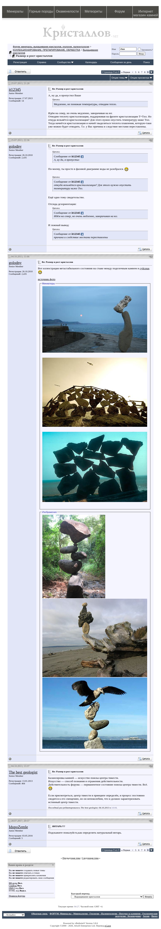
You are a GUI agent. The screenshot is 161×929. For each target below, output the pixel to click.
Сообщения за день (120, 62)
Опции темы (118, 77)
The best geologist (23, 772)
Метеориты (93, 11)
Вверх (154, 916)
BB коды (13, 883)
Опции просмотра (139, 77)
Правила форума (17, 896)
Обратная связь (39, 913)
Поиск (146, 62)
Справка (41, 62)
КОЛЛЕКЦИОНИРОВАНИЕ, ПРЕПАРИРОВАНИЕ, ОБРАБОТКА (46, 50)
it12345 (15, 89)
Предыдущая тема (71, 858)
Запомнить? (145, 49)
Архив (146, 916)
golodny (15, 146)
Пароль (115, 53)
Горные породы (41, 11)
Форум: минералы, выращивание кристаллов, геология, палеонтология (51, 46)
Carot (108, 925)
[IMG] (12, 888)
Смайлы (13, 885)
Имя (114, 49)
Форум (119, 11)
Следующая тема (90, 858)
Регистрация (20, 62)
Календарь (91, 62)
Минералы (15, 11)
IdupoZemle (18, 827)
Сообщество (65, 62)
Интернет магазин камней (145, 13)
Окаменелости (67, 11)
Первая (125, 72)
